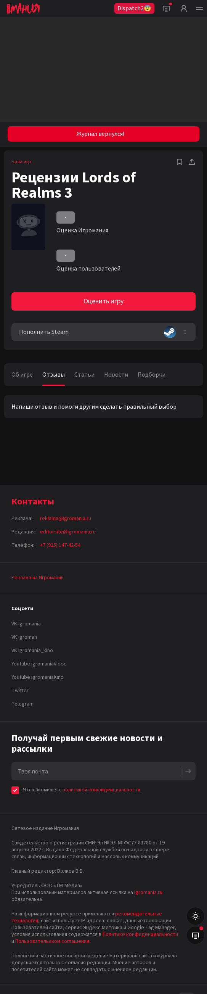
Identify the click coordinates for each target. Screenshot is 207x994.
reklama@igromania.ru (65, 518)
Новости (116, 375)
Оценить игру (103, 301)
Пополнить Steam (97, 332)
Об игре (22, 375)
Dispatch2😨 (134, 8)
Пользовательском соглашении (52, 941)
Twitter (20, 690)
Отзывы (53, 375)
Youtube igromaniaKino (37, 677)
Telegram (22, 704)
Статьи (84, 375)
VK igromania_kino (32, 650)
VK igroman (24, 637)
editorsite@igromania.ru (68, 532)
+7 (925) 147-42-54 (60, 545)
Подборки (151, 375)
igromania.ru (148, 892)
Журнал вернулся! (100, 134)
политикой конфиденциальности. (102, 790)
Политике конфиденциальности (140, 934)
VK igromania (26, 624)
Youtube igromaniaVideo (39, 664)
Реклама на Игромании (37, 578)
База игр (21, 162)
